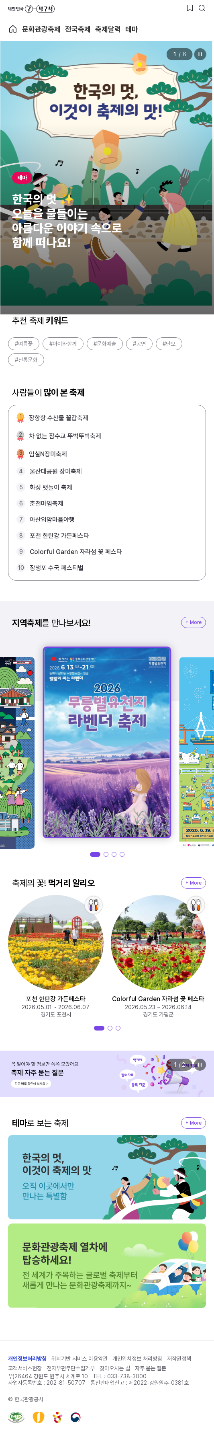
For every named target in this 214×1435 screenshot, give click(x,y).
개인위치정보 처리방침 (137, 1358)
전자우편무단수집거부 (71, 1368)
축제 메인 (13, 29)
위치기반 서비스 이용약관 (79, 1358)
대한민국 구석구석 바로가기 (31, 9)
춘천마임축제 (46, 503)
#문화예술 (105, 344)
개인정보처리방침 (27, 1358)
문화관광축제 (41, 29)
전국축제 (78, 29)
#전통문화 (26, 360)
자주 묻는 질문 (150, 1368)
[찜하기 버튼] (190, 8)
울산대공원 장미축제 (56, 471)
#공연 (139, 344)
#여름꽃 (24, 344)
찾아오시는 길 (115, 1368)
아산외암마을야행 (52, 519)
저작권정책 (179, 1358)
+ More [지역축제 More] (193, 622)
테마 (131, 29)
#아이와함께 (63, 344)
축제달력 (108, 29)
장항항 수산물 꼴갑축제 (58, 418)
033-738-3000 (127, 1376)
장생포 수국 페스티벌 (57, 568)
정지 (200, 54)
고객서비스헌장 (25, 1368)
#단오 (169, 344)
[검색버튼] (202, 8)
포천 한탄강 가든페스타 (59, 536)
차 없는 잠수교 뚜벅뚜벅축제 (65, 436)
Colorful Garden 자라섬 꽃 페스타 (76, 552)
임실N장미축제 (48, 454)
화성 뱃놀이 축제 (51, 487)
